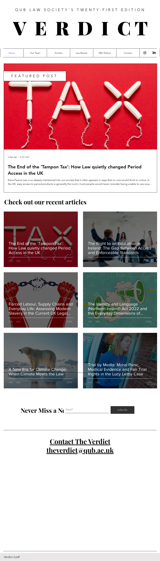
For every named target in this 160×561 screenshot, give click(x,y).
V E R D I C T (80, 27)
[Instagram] (145, 53)
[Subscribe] (122, 410)
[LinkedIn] (154, 53)
